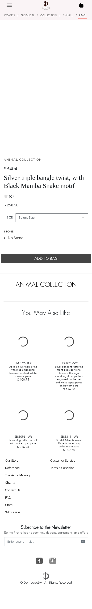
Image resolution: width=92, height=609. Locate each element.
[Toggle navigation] (9, 5)
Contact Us (12, 490)
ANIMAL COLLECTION (23, 159)
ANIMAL (68, 15)
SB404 (82, 15)
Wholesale (12, 512)
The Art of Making (17, 475)
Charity (10, 482)
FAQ (8, 497)
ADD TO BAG (46, 258)
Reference (12, 468)
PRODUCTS (27, 15)
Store (9, 505)
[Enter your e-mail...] (41, 541)
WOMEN (9, 15)
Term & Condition (62, 468)
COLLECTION (48, 15)
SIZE (10, 217)
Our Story (11, 460)
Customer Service (62, 460)
